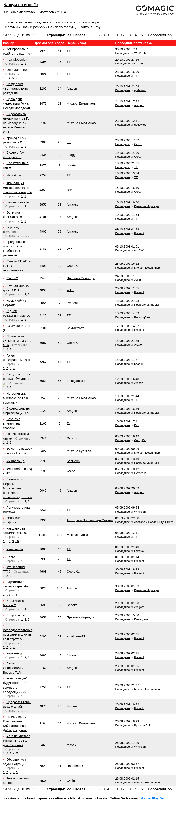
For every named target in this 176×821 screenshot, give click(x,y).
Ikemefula (140, 473)
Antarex (72, 204)
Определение (16, 69)
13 (129, 35)
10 (17, 541)
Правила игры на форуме (25, 22)
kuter (70, 290)
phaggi (71, 155)
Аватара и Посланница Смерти (90, 520)
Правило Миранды (146, 206)
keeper (71, 471)
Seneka (72, 605)
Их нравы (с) (15, 461)
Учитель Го (14, 549)
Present (139, 233)
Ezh (69, 423)
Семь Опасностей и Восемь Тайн (13, 668)
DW (69, 248)
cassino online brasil (19, 798)
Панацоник (141, 619)
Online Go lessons (124, 798)
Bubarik (72, 706)
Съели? (12, 278)
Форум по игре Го (21, 5)
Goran (138, 144)
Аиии (137, 280)
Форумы (11, 27)
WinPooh (140, 53)
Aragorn (72, 88)
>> (170, 35)
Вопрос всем (15, 615)
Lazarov (139, 63)
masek (71, 745)
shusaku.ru (14, 175)
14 (135, 35)
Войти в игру (90, 27)
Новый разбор (33, 27)
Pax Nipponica (16, 59)
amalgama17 (76, 381)
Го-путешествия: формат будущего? (17, 378)
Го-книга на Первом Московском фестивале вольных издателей (17, 488)
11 (117, 35)
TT (69, 51)
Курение (14, 653)
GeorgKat (73, 265)
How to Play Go (152, 798)
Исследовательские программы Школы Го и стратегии (17, 634)
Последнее (122, 53)
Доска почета (61, 22)
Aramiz (138, 382)
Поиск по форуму (62, 27)
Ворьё (10, 557)
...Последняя (155, 35)
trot (69, 142)
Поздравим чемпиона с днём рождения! (16, 88)
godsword (140, 90)
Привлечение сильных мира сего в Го (17, 340)
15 (141, 35)
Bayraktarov (75, 328)
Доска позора (88, 22)
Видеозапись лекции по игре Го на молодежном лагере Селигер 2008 (16, 123)
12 (123, 35)
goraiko (72, 165)
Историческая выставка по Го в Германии (15, 398)
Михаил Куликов (79, 451)
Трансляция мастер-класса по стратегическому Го (17, 187)
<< (69, 35)
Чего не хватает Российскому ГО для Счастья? (16, 740)
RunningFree (142, 317)
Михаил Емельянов (81, 103)
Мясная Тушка (77, 534)
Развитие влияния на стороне (11, 423)
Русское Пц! (142, 725)
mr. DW (139, 250)
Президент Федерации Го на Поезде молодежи (16, 103)
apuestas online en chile (56, 798)
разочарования (17, 202)
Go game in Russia (92, 798)
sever (71, 190)
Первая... (81, 35)
